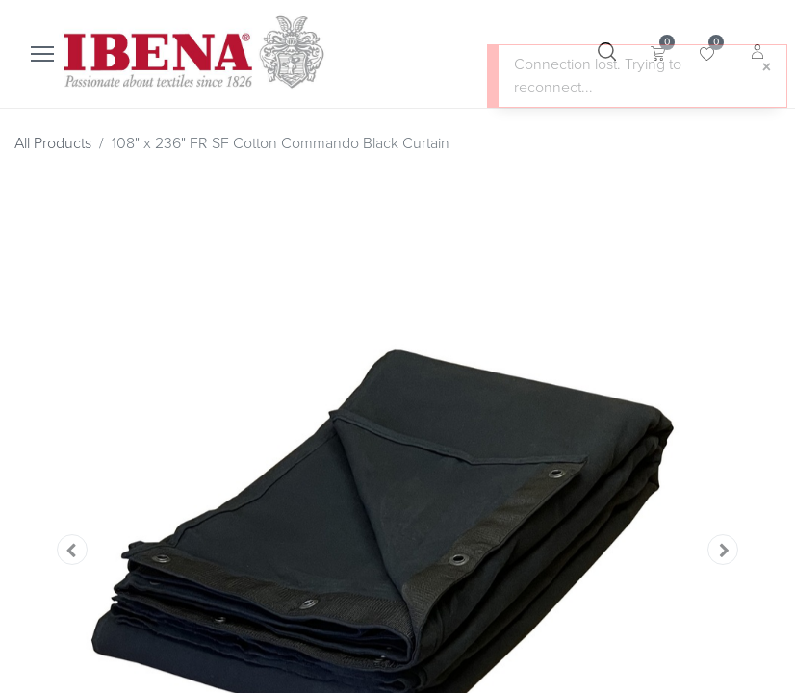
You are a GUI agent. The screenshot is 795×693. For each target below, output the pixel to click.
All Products (52, 143)
